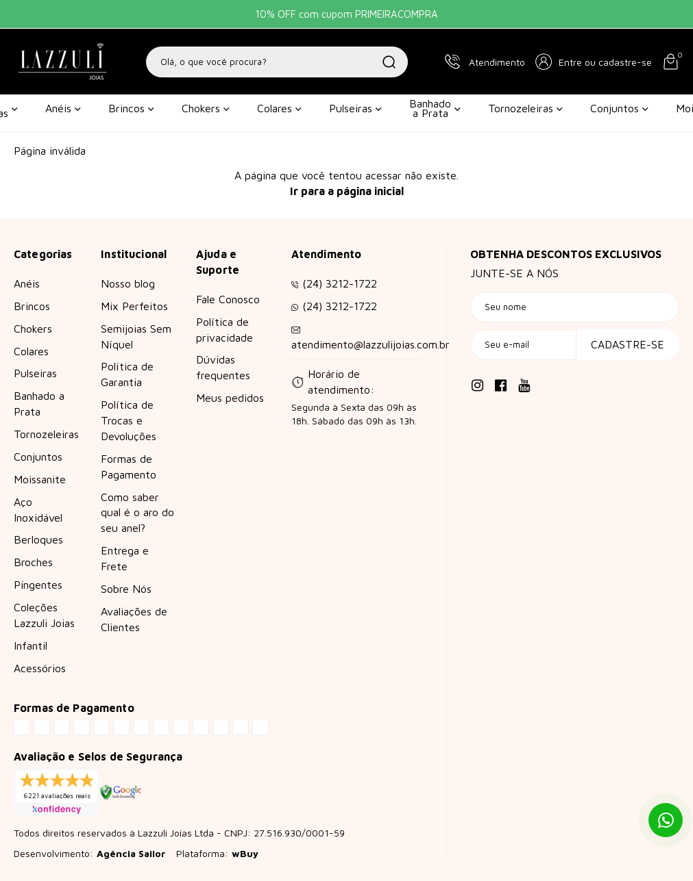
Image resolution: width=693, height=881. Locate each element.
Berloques (38, 539)
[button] (593, 61)
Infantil (30, 645)
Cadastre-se (627, 344)
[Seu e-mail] (523, 344)
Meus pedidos (230, 398)
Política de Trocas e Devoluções (128, 420)
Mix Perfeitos (134, 306)
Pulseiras (355, 108)
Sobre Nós (126, 589)
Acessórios (40, 668)
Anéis (63, 108)
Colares (279, 108)
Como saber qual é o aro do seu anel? (137, 513)
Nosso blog (128, 283)
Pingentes (38, 584)
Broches (33, 562)
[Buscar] (389, 62)
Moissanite (40, 479)
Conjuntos (619, 108)
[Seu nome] (574, 307)
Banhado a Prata (435, 108)
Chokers (206, 108)
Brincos (131, 108)
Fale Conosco (228, 299)
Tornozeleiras (525, 108)
